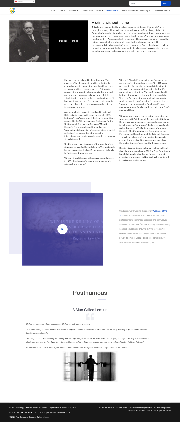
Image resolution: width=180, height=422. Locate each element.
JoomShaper (44, 417)
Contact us (86, 10)
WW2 (98, 10)
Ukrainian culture (161, 10)
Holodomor (111, 10)
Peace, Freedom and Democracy (135, 10)
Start (53, 10)
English (19, 1)
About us (72, 10)
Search (166, 3)
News (61, 10)
